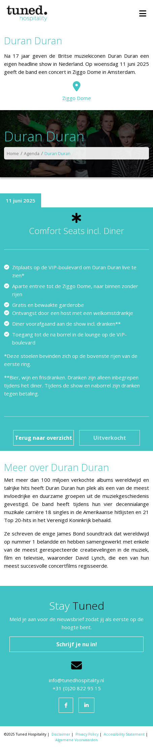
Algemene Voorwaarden (76, 740)
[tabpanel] (76, 329)
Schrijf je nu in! (76, 644)
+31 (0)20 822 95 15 (77, 688)
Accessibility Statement (124, 734)
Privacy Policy (86, 734)
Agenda (31, 153)
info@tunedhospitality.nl (76, 680)
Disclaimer (61, 734)
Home (13, 153)
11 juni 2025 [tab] (20, 200)
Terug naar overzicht (43, 437)
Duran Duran (57, 153)
